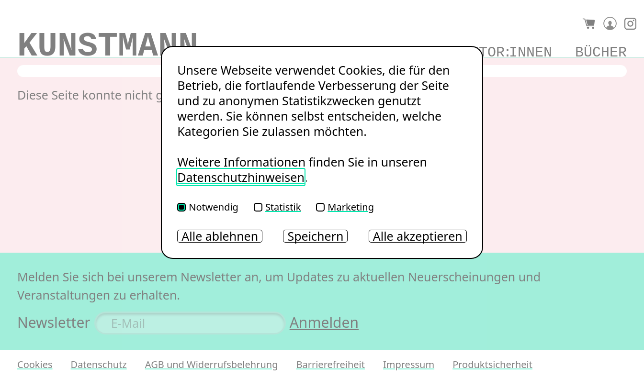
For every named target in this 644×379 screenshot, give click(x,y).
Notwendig (207, 207)
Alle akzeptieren (418, 236)
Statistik (277, 207)
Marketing (345, 207)
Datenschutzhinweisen (241, 177)
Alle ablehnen (219, 236)
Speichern (315, 236)
